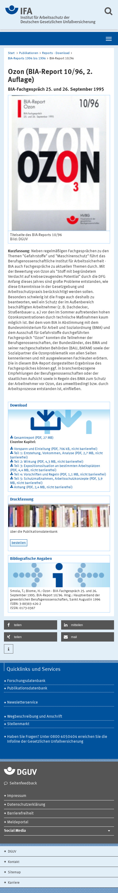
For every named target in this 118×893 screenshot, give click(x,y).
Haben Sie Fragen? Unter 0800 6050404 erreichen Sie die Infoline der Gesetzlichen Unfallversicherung (57, 739)
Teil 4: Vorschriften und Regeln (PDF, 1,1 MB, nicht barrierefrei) (60, 474)
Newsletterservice (22, 703)
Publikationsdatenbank (27, 689)
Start (11, 53)
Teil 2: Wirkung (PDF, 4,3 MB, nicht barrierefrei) (48, 462)
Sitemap (14, 872)
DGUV (11, 851)
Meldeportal (17, 822)
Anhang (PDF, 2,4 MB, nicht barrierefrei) (43, 487)
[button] (30, 625)
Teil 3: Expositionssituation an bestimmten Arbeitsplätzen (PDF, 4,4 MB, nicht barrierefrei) (55, 468)
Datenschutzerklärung (26, 805)
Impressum (16, 796)
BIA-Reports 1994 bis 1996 (27, 58)
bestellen (19, 543)
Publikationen (28, 53)
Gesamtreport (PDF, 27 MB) (33, 438)
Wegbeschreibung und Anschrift (34, 717)
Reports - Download (56, 53)
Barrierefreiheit (20, 814)
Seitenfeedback (23, 783)
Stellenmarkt (18, 724)
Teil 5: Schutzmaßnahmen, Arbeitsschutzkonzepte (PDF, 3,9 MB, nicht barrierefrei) (56, 481)
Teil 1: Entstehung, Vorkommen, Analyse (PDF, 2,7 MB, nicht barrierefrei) (56, 455)
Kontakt (13, 862)
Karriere (13, 882)
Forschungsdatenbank (26, 681)
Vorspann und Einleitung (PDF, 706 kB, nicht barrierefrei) (55, 449)
